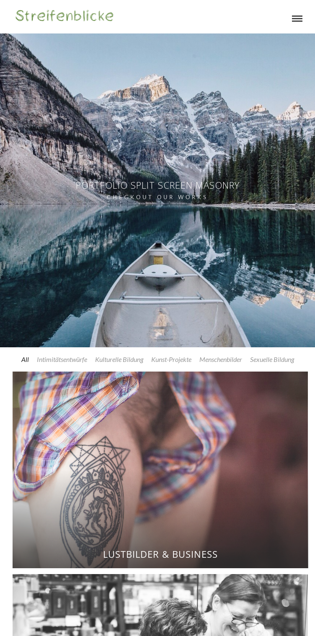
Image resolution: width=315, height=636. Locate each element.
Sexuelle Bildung (272, 359)
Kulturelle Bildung (119, 359)
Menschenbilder (220, 359)
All (25, 359)
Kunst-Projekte (171, 359)
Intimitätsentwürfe (62, 359)
